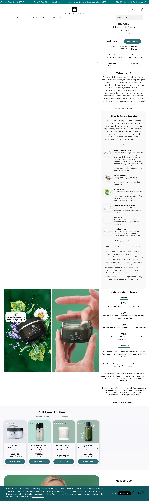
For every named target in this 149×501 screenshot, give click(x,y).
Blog (45, 17)
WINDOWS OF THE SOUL (39, 446)
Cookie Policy (38, 497)
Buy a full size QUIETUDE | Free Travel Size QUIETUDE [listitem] (24, 2)
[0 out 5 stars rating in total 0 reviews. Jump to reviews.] (124, 33)
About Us (58, 17)
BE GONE (15, 446)
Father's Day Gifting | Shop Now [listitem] (67, 2)
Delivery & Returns (123, 109)
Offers (20, 17)
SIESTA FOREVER (63, 446)
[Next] (97, 62)
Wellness (33, 17)
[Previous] (54, 62)
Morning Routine (42, 417)
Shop (9, 17)
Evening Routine (61, 417)
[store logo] (74, 10)
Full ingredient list (123, 241)
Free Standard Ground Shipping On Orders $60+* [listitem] (108, 2)
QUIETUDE (88, 446)
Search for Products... (129, 17)
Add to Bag (132, 41)
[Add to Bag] (15, 461)
